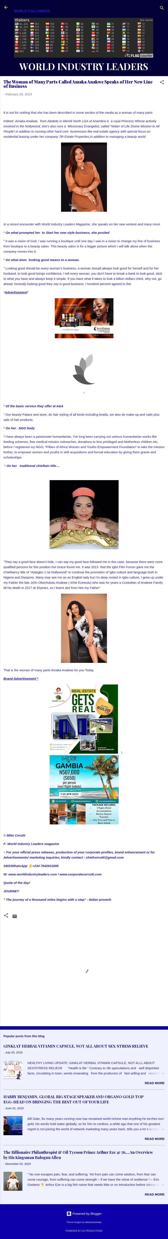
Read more (155, 1083)
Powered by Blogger (84, 1213)
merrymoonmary (93, 1222)
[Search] (162, 8)
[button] (162, 83)
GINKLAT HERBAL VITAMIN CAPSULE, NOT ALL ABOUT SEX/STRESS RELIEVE (75, 1046)
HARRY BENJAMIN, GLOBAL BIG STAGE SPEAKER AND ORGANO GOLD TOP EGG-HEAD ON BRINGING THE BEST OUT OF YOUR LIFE (73, 1099)
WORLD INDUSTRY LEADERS (83, 66)
